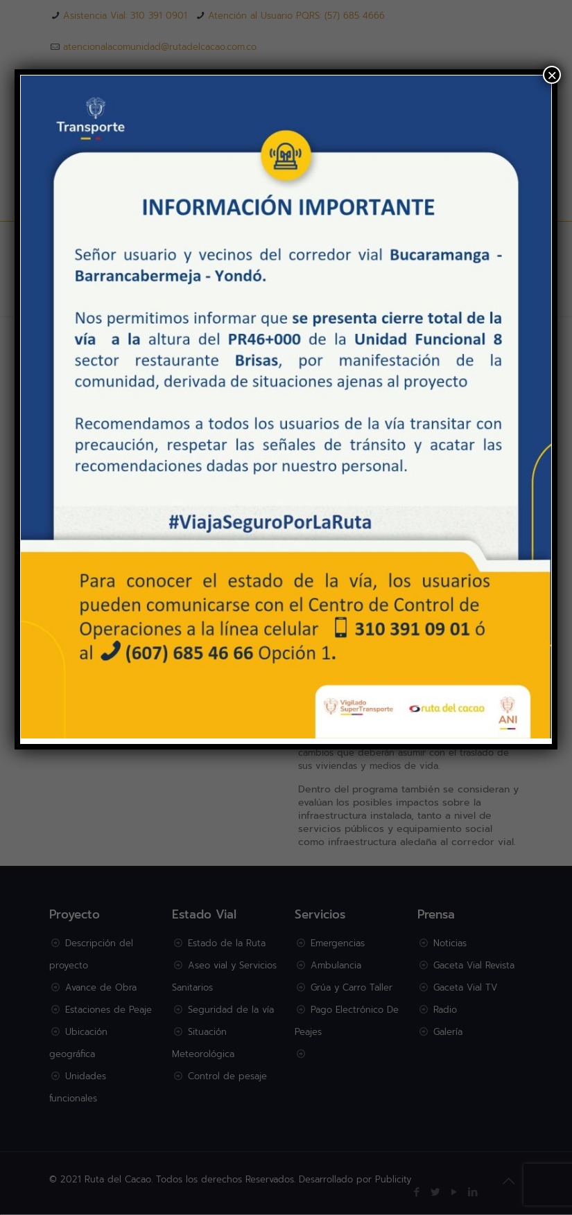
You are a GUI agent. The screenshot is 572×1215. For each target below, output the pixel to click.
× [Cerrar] (552, 75)
